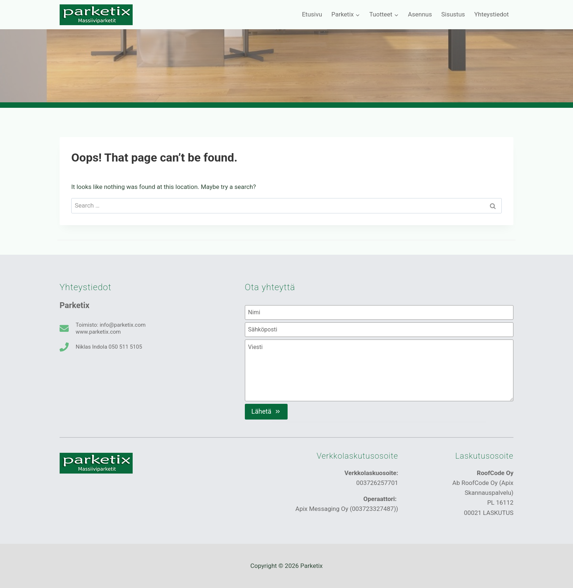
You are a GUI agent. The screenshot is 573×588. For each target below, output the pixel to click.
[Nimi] (379, 312)
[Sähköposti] (379, 329)
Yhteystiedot (491, 14)
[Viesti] (379, 370)
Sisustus (453, 14)
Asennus (420, 14)
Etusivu (312, 14)
